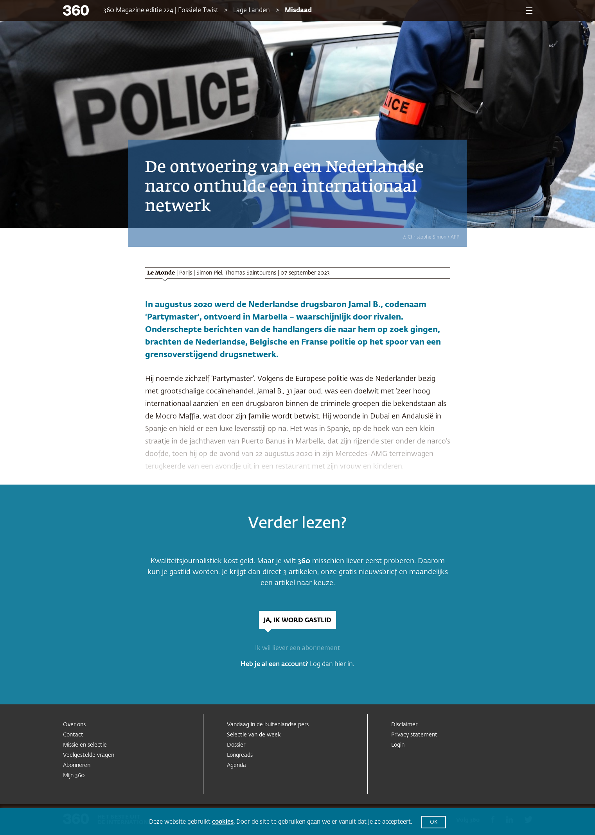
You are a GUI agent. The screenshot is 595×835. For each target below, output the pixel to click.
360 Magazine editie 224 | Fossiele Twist (160, 10)
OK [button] (433, 822)
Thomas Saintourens (250, 273)
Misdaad (298, 10)
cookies (223, 822)
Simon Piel (209, 273)
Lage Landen (251, 10)
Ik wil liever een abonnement (297, 648)
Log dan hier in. (332, 664)
